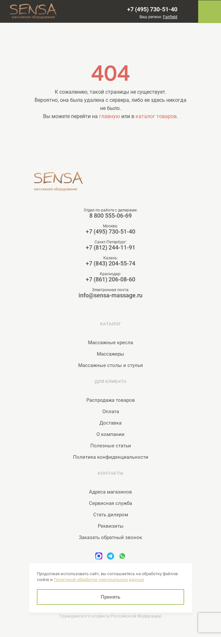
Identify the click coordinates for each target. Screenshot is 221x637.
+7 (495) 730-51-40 (152, 9)
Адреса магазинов (110, 492)
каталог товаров (156, 116)
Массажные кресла (110, 343)
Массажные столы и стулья (110, 365)
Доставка (110, 423)
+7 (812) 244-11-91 (110, 247)
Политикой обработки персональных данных (99, 579)
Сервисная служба (110, 503)
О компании (110, 434)
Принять (110, 597)
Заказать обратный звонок (110, 537)
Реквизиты (111, 526)
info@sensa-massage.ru (110, 295)
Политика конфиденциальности (110, 457)
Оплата (110, 411)
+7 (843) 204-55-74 (110, 263)
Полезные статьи (110, 446)
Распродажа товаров (110, 400)
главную (109, 116)
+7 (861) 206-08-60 (110, 279)
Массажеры (110, 354)
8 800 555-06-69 (110, 215)
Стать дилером (110, 515)
